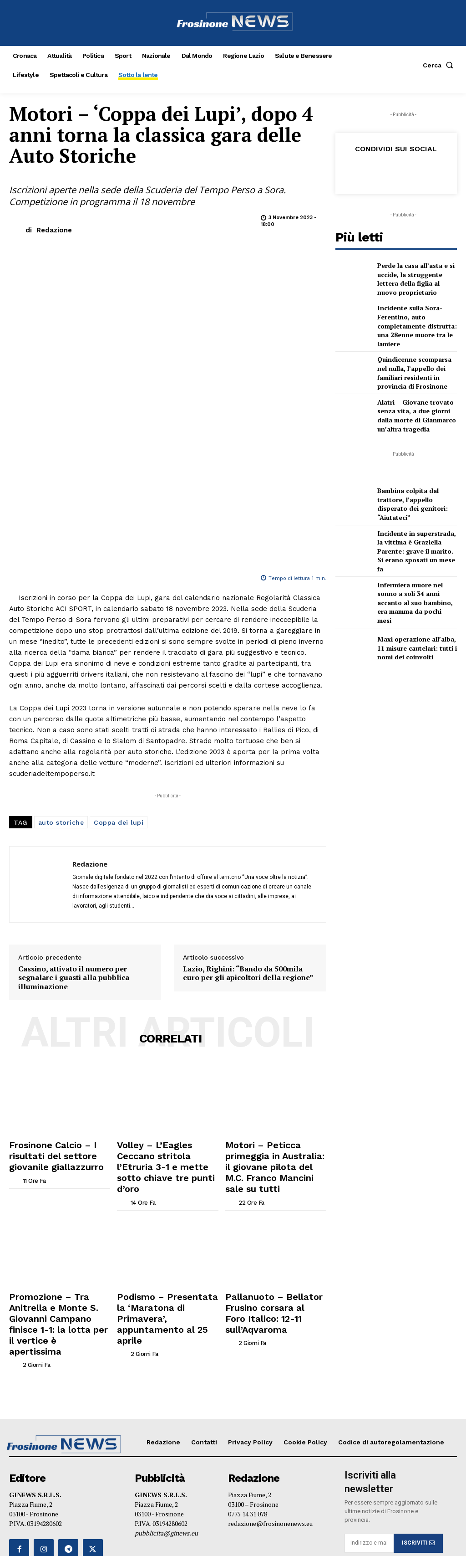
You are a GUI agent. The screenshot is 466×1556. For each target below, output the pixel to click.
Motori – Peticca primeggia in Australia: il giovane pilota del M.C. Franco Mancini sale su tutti (273, 1023)
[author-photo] (15, 1038)
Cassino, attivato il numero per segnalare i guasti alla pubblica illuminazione (73, 846)
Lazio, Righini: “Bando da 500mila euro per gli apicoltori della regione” (248, 841)
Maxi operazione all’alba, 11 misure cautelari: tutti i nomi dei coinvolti (416, 606)
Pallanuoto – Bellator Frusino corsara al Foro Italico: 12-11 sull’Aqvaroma (272, 1146)
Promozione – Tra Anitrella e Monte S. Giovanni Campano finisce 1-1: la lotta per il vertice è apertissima (55, 1150)
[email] (369, 1351)
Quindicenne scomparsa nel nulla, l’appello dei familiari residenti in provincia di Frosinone (415, 359)
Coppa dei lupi (118, 690)
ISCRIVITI (418, 1352)
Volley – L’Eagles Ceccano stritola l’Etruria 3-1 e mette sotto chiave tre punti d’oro (162, 1019)
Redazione (54, 230)
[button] (440, 65)
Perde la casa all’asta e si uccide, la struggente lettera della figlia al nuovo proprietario (416, 277)
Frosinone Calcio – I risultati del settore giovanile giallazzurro (55, 1019)
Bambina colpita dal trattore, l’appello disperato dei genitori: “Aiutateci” (416, 487)
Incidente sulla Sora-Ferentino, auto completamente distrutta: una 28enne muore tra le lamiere (412, 318)
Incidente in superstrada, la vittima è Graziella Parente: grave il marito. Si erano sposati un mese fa (414, 528)
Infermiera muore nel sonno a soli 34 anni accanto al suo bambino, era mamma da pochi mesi (415, 567)
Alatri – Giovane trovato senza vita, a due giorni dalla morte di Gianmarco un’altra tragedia (416, 399)
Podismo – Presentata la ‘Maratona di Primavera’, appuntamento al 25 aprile (160, 1146)
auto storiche (61, 690)
